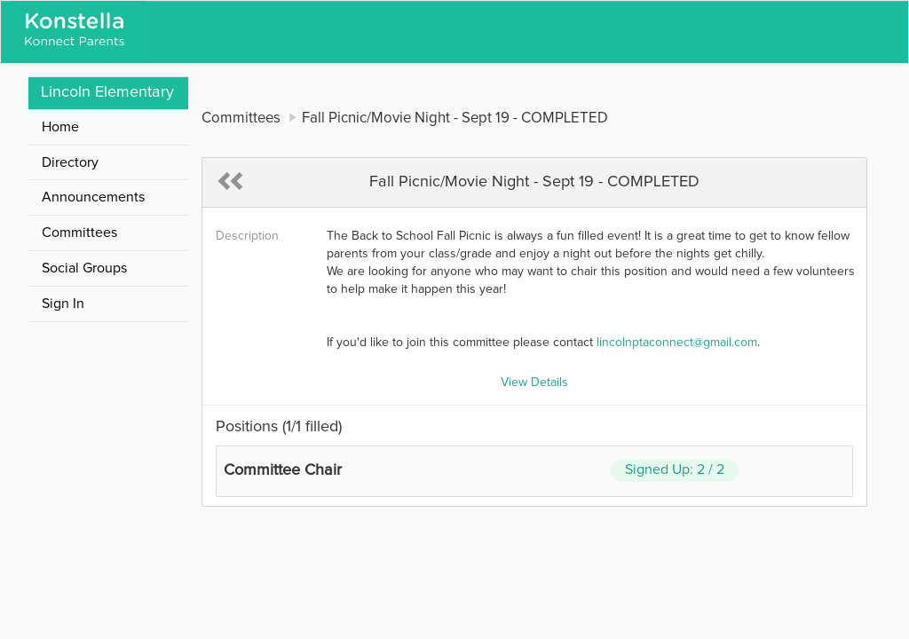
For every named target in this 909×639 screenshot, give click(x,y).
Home (60, 127)
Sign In (63, 303)
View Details (534, 382)
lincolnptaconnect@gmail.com (677, 342)
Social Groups (84, 268)
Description (247, 236)
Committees (79, 232)
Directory (70, 162)
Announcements (93, 197)
